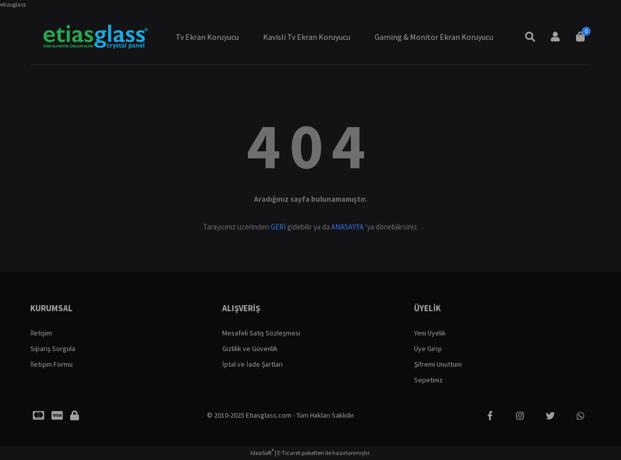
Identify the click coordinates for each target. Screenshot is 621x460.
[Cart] (581, 37)
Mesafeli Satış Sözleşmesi (261, 332)
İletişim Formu (51, 364)
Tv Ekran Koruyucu (207, 37)
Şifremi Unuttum (438, 364)
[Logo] (94, 37)
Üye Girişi (428, 348)
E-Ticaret (288, 452)
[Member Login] (555, 37)
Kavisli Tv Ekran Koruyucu (306, 37)
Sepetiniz (428, 379)
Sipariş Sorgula (52, 348)
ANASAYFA (347, 227)
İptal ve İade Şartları (252, 364)
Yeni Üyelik (430, 332)
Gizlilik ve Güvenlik (250, 348)
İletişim (41, 332)
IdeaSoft (262, 452)
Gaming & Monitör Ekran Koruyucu (434, 37)
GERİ (278, 227)
